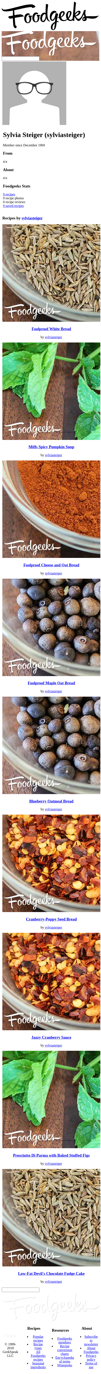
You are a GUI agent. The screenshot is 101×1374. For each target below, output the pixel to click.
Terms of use (91, 1365)
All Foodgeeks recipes (38, 1355)
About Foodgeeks (91, 1350)
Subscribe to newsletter (91, 1340)
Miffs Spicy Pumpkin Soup (51, 447)
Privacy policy (91, 1357)
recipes (9, 194)
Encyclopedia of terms (64, 1359)
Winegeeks (64, 1365)
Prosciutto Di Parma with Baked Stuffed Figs (51, 1155)
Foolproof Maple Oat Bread (51, 683)
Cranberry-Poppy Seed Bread (51, 919)
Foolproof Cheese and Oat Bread (51, 565)
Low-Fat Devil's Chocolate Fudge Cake (51, 1273)
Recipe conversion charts (64, 1350)
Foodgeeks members (64, 1340)
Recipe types (38, 1346)
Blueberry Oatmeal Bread (51, 801)
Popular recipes (38, 1338)
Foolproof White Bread (51, 329)
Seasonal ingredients (38, 1365)
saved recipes (13, 206)
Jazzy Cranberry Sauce (51, 1037)
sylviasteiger (32, 218)
